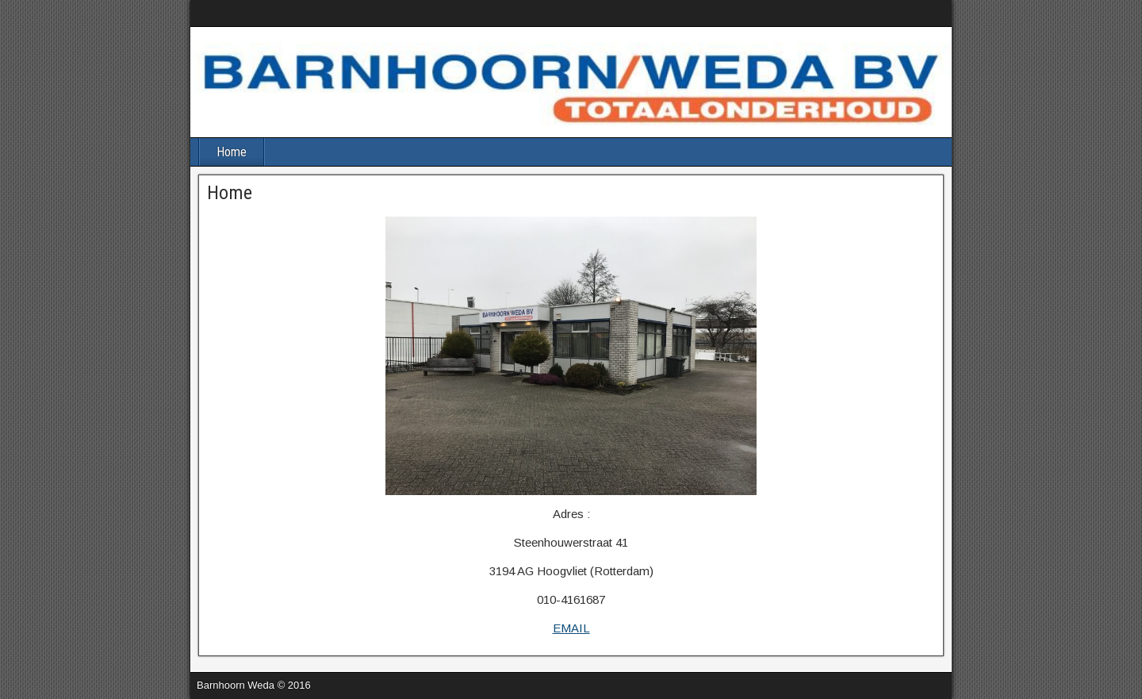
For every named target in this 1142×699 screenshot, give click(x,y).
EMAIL (571, 628)
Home (232, 151)
